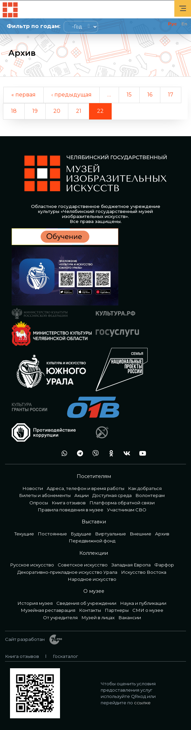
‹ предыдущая (71, 94)
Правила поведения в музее (70, 509)
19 (35, 111)
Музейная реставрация (48, 610)
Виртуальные (110, 533)
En (184, 23)
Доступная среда (112, 495)
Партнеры (117, 610)
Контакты (90, 610)
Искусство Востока (143, 572)
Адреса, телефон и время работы (85, 488)
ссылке (142, 702)
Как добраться (145, 488)
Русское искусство (32, 564)
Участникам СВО (126, 509)
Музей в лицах (98, 617)
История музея (35, 603)
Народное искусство (92, 579)
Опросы (38, 502)
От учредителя (60, 617)
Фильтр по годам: (33, 26)
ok (109, 453)
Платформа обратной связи (122, 502)
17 (170, 94)
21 (78, 111)
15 (129, 94)
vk (125, 453)
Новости (32, 488)
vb (94, 453)
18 (14, 111)
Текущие (24, 533)
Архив (162, 533)
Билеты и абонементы (45, 495)
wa (62, 453)
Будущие (81, 533)
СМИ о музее (147, 610)
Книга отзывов (69, 502)
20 (56, 111)
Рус (172, 23)
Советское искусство (83, 564)
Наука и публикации (143, 603)
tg (78, 453)
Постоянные (52, 533)
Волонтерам (150, 495)
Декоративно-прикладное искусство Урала (67, 572)
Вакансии (129, 617)
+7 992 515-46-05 (47, 453)
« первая (23, 94)
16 (149, 94)
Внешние (140, 533)
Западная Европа (131, 564)
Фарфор (164, 564)
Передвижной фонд (92, 540)
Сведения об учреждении (86, 603)
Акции (81, 495)
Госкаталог (65, 656)
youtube (141, 453)
